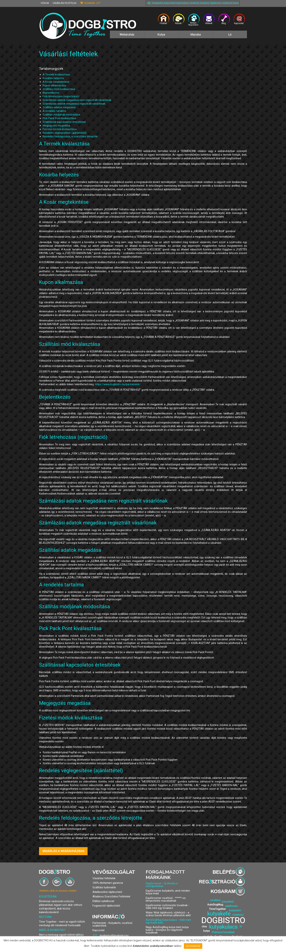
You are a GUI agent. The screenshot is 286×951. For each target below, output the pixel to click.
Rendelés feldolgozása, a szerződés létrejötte (70, 136)
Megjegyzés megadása (56, 125)
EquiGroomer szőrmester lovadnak (167, 905)
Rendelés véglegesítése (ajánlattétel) (64, 132)
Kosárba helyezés (53, 78)
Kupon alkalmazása (54, 85)
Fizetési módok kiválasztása (60, 129)
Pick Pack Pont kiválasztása (59, 118)
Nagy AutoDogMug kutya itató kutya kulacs (167, 928)
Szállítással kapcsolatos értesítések (64, 122)
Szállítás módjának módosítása (61, 114)
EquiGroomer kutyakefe (160, 890)
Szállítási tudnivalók (104, 887)
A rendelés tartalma (54, 111)
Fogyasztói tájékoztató (106, 905)
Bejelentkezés (51, 92)
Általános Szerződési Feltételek (111, 896)
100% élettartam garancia (107, 882)
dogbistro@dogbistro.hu (111, 935)
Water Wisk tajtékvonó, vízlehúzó (165, 912)
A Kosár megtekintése (56, 81)
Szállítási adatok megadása (59, 107)
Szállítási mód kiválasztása (59, 89)
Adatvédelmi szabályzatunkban (153, 946)
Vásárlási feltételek (64, 3)
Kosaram (90, 2)
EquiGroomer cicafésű (159, 898)
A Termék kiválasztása (56, 74)
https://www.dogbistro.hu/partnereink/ (117, 384)
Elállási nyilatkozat (103, 901)
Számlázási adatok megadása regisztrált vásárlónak (74, 103)
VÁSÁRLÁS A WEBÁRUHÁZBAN (63, 851)
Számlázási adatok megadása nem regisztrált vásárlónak (77, 100)
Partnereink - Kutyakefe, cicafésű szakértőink (112, 924)
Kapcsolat (98, 930)
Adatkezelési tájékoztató (107, 892)
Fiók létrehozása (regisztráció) (61, 96)
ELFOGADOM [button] (193, 946)
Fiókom (45, 3)
